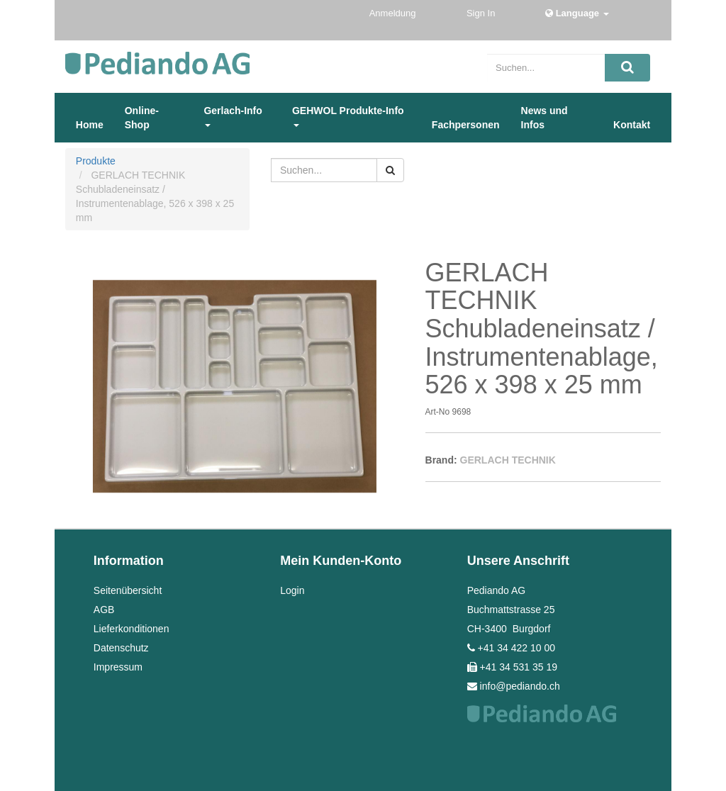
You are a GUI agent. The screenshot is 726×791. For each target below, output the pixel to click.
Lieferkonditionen (131, 628)
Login (292, 590)
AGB (104, 609)
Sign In (482, 13)
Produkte (96, 161)
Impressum (118, 667)
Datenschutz (121, 647)
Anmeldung (393, 13)
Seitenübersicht (128, 590)
